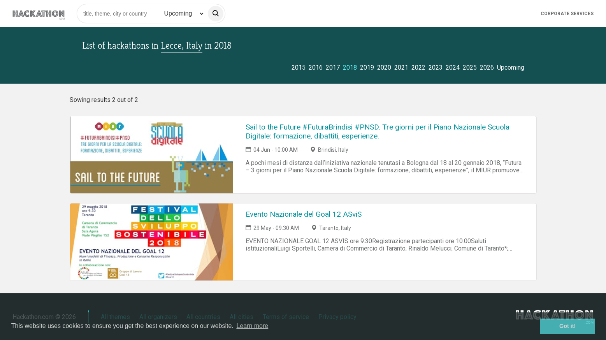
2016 (316, 67)
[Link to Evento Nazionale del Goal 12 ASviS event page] (151, 241)
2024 (453, 67)
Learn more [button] (252, 325)
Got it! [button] (567, 326)
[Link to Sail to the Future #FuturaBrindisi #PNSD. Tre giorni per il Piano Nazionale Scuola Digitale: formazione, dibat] (151, 154)
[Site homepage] (38, 13)
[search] (215, 13)
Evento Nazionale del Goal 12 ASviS (304, 214)
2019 (367, 67)
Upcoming (510, 67)
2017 (333, 67)
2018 (350, 67)
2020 (384, 67)
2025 (470, 67)
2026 (487, 67)
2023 (436, 67)
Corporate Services (567, 13)
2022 (418, 67)
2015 (299, 67)
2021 (401, 67)
